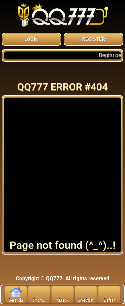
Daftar (109, 294)
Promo (39, 294)
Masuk (63, 294)
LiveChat (85, 294)
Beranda (15, 294)
